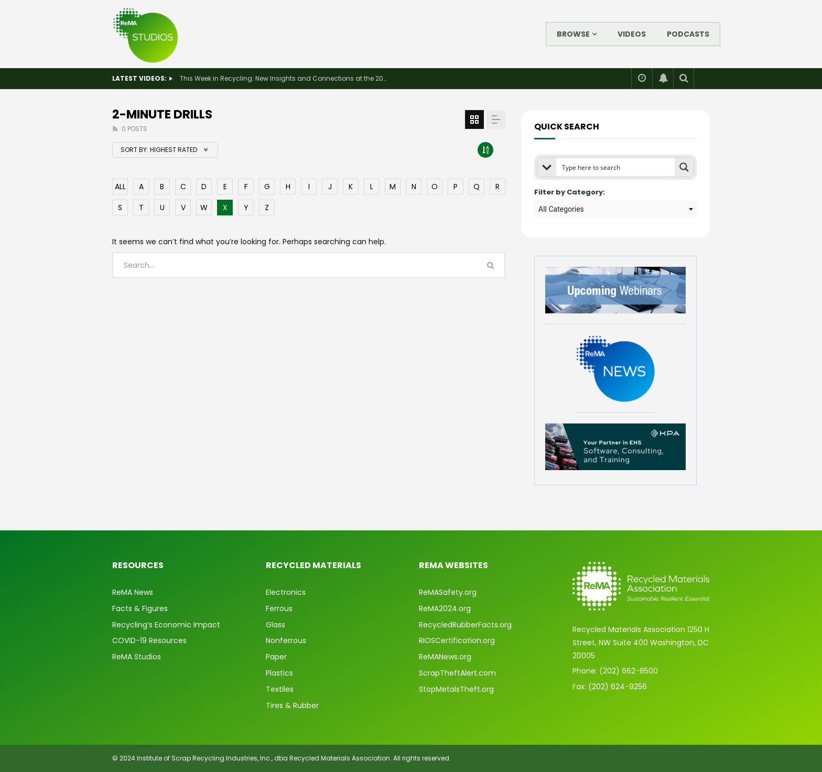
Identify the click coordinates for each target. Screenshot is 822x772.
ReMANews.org (445, 656)
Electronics (286, 592)
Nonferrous (286, 640)
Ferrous (279, 608)
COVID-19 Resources (149, 640)
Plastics (279, 673)
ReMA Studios (136, 656)
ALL (120, 186)
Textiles (280, 689)
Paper (276, 656)
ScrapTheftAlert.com (457, 673)
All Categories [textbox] (561, 209)
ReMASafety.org (448, 592)
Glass (275, 624)
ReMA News (132, 592)
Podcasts (688, 34)
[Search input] (616, 167)
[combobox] (615, 209)
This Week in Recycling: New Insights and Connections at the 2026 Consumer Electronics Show (285, 78)
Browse (573, 34)
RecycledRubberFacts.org (465, 624)
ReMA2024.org (445, 608)
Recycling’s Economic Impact (166, 624)
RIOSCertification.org (457, 640)
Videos (632, 34)
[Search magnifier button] (684, 167)
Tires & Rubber (292, 705)
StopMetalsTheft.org (456, 689)
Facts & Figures (140, 608)
